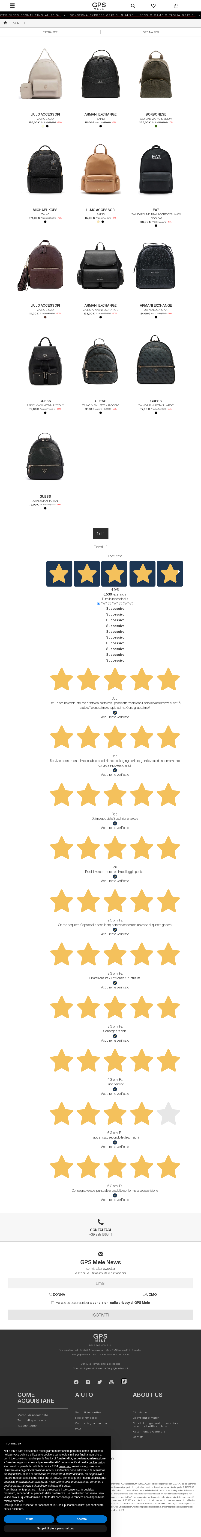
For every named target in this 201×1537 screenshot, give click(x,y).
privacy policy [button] (18, 1454)
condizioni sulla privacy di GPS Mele (121, 1302)
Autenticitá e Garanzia (149, 1431)
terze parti (65, 1466)
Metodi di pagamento (33, 1414)
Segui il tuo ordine (88, 1412)
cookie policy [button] (97, 1462)
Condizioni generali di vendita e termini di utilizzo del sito (156, 1425)
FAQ (78, 1428)
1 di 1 (101, 534)
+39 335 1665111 (100, 1229)
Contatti (138, 1436)
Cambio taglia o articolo (92, 1423)
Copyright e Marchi (117, 1368)
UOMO (150, 1294)
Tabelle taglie (27, 1425)
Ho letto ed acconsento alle (100, 1302)
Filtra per (50, 32)
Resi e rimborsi (86, 1417)
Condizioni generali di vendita (89, 1368)
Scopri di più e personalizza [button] (55, 1528)
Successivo (115, 608)
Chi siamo (140, 1412)
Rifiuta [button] (29, 1519)
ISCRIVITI (101, 1315)
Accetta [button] (82, 1519)
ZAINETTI (19, 23)
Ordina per (151, 32)
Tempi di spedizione (32, 1420)
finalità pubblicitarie (93, 1477)
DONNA (57, 1294)
